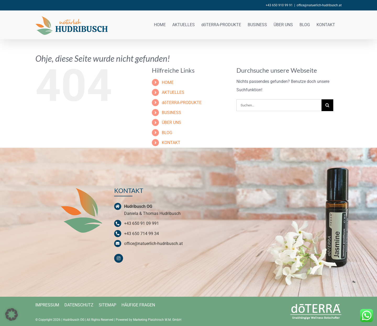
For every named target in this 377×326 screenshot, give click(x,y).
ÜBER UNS (171, 122)
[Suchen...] (278, 105)
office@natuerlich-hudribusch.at (319, 5)
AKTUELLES (173, 92)
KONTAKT (171, 142)
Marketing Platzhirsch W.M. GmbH (157, 320)
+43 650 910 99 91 (279, 5)
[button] (11, 314)
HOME (168, 82)
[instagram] (118, 258)
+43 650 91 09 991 (141, 223)
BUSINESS (171, 112)
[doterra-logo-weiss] (316, 303)
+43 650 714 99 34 (141, 233)
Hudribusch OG (73, 320)
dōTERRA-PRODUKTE (182, 102)
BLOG (167, 132)
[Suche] (327, 105)
